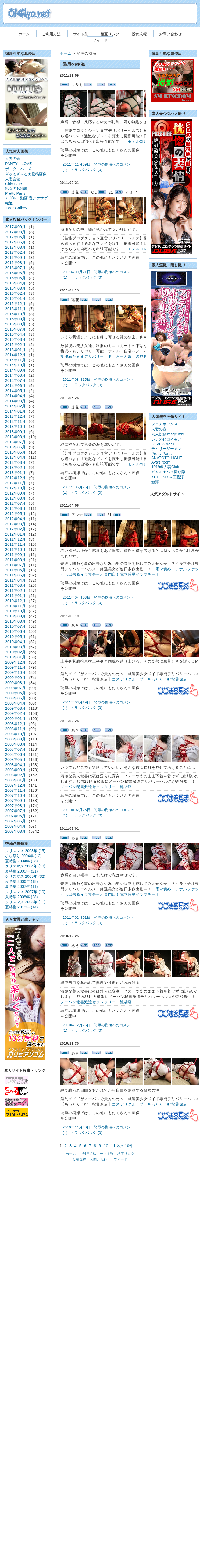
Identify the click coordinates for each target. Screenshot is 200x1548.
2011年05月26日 (77, 487)
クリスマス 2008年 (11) (25, 902)
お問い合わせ (170, 34)
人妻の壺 (12, 158)
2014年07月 (15, 380)
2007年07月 (15, 811)
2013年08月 (15, 437)
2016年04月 (15, 283)
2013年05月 (15, 452)
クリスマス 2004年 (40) (25, 866)
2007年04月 (15, 826)
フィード (100, 40)
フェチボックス (164, 424)
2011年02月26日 (77, 810)
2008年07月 (15, 749)
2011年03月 (15, 585)
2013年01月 (15, 473)
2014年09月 (15, 370)
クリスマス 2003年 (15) (25, 851)
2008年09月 (15, 739)
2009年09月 (15, 677)
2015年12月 (15, 303)
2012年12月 (15, 478)
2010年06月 (15, 631)
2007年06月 (15, 816)
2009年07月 (15, 688)
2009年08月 (15, 683)
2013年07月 (15, 442)
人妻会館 (12, 179)
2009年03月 (15, 708)
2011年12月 (15, 539)
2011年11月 (15, 544)
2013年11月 (15, 421)
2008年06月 (15, 754)
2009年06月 (15, 693)
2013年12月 (15, 416)
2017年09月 (15, 227)
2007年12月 (15, 785)
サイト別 (80, 34)
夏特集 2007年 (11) (21, 886)
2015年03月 (15, 339)
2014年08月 (15, 375)
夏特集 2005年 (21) (21, 871)
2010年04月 (15, 642)
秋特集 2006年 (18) (21, 881)
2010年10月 (15, 611)
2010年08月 (15, 621)
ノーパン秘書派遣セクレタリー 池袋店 (96, 787)
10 (106, 1146)
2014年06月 (15, 385)
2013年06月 (15, 447)
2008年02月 (15, 775)
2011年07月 (15, 565)
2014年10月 (15, 365)
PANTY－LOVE (18, 164)
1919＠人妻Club (165, 467)
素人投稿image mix (167, 434)
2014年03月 (15, 401)
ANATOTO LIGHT (166, 458)
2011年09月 (15, 554)
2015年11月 (15, 309)
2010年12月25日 (77, 1025)
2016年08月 (15, 262)
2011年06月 (15, 570)
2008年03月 (15, 770)
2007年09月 (15, 800)
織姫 (9, 203)
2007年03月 (15, 831)
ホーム (24, 34)
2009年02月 (15, 713)
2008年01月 (15, 780)
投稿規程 (139, 34)
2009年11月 (15, 667)
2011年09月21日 (77, 272)
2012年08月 (15, 498)
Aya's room (160, 462)
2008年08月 (15, 744)
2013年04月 (15, 457)
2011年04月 (15, 580)
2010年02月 (15, 652)
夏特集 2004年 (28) (21, 861)
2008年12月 (15, 724)
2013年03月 (15, 462)
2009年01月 (15, 718)
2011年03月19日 (77, 702)
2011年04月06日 (77, 597)
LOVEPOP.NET (164, 444)
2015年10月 (15, 314)
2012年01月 (15, 534)
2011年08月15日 (77, 379)
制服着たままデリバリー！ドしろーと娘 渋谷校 (104, 356)
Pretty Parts (15, 193)
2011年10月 (15, 549)
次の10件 (125, 1146)
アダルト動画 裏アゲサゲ (26, 198)
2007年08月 (15, 806)
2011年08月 (15, 560)
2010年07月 (15, 626)
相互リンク (110, 34)
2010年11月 (15, 606)
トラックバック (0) (86, 170)
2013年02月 (15, 467)
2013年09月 (15, 432)
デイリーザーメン (166, 449)
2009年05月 (15, 698)
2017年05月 (15, 242)
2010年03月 (15, 647)
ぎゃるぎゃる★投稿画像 (26, 174)
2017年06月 (15, 237)
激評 (155, 482)
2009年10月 (15, 672)
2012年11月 (15, 483)
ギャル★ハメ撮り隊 (168, 472)
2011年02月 (15, 590)
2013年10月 (15, 426)
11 (113, 1146)
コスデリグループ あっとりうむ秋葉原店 (149, 679)
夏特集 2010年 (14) (21, 907)
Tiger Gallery (16, 208)
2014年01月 (15, 411)
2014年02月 (15, 406)
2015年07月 (15, 329)
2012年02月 (15, 529)
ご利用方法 (51, 34)
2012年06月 (15, 508)
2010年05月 (15, 636)
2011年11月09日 (77, 164)
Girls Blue (13, 184)
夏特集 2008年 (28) (21, 897)
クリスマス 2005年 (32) (25, 876)
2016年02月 (15, 293)
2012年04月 (15, 519)
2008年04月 (15, 765)
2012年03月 (15, 524)
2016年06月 (15, 273)
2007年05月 (15, 821)
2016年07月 (15, 268)
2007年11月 (15, 790)
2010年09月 (15, 616)
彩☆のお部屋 (16, 188)
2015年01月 (15, 350)
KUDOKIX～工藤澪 (167, 477)
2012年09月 (15, 493)
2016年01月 (15, 298)
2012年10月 (15, 488)
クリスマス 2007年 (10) (25, 892)
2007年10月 (15, 795)
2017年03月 (15, 247)
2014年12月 (15, 355)
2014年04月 (15, 396)
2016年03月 (15, 288)
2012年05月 (15, 514)
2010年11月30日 (77, 1127)
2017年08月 (15, 232)
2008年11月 (15, 729)
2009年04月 (15, 703)
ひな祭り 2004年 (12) (23, 856)
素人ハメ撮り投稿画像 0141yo (29, 14)
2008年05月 (15, 759)
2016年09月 (15, 257)
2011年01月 (15, 595)
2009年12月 (15, 662)
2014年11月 (15, 360)
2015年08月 (15, 324)
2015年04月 (15, 334)
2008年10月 (15, 734)
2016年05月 (15, 278)
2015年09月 (15, 319)
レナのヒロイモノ (166, 439)
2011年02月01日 (77, 917)
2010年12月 (15, 601)
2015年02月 (15, 344)
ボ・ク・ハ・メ (18, 169)
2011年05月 (15, 575)
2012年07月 (15, 503)
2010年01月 (15, 657)
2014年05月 (15, 391)
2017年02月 (15, 252)
